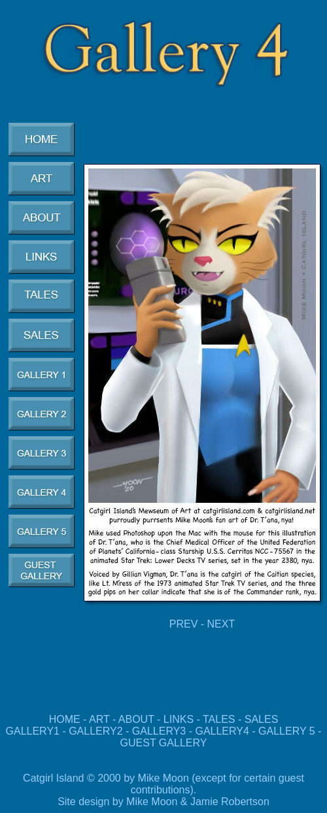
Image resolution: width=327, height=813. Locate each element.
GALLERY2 (95, 731)
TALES (219, 719)
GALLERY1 (33, 731)
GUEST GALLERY (163, 742)
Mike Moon (151, 801)
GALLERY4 (222, 731)
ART (99, 719)
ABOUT (136, 719)
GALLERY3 (159, 731)
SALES (262, 719)
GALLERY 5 (288, 731)
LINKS (179, 719)
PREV (183, 624)
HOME (64, 719)
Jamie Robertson (229, 801)
